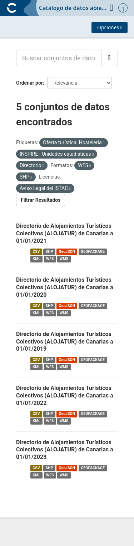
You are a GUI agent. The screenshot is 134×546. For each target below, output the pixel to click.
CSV (36, 251)
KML (36, 258)
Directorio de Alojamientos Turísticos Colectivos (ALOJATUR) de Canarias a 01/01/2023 (64, 450)
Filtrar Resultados (40, 200)
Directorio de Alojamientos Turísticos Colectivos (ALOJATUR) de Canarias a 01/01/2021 (64, 233)
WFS (50, 258)
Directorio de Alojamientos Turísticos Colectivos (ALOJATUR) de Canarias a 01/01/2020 (64, 287)
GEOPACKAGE (93, 251)
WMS (63, 258)
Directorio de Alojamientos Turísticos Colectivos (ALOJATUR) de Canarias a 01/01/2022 (64, 395)
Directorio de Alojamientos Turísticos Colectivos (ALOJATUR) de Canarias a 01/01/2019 (64, 341)
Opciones (109, 27)
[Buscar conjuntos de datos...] (58, 58)
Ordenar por (29, 83)
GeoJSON (67, 251)
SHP (49, 251)
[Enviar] (109, 58)
